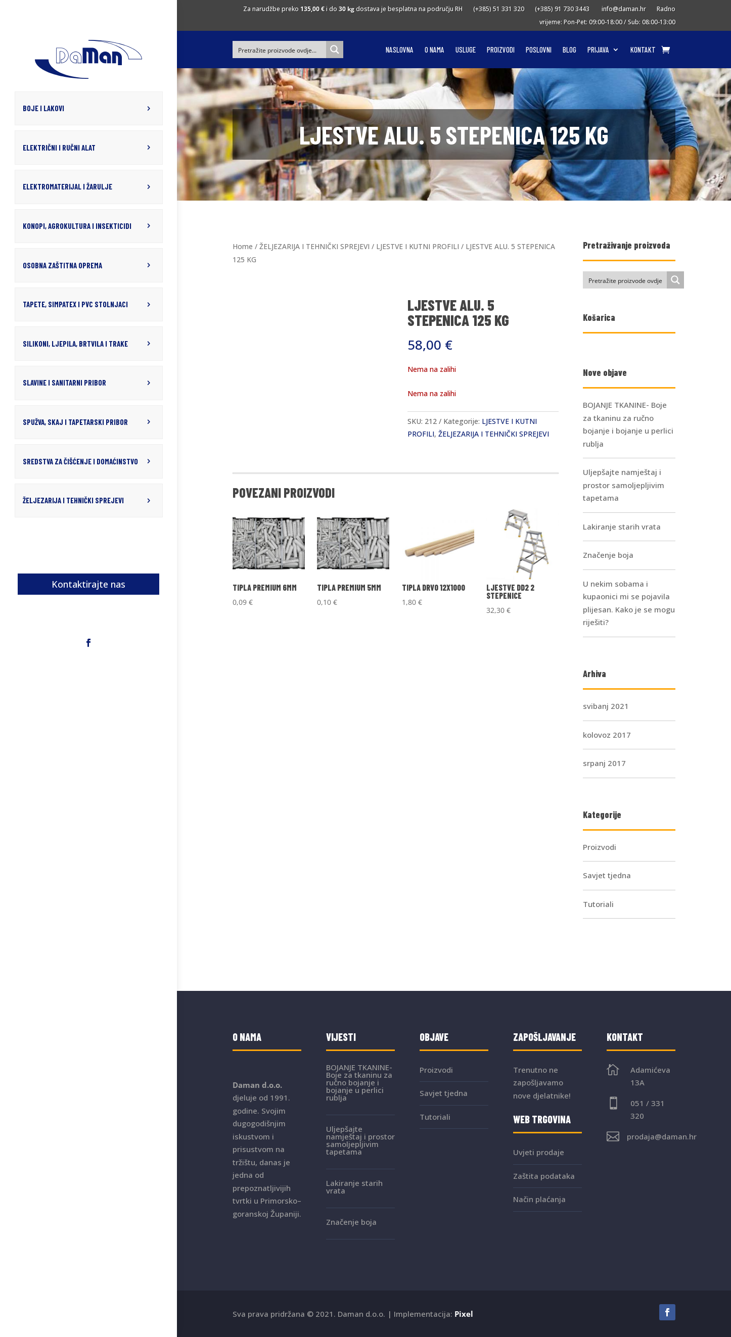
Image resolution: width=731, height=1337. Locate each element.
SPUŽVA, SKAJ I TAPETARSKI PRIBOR (75, 419)
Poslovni (539, 50)
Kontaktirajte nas (88, 581)
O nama (434, 50)
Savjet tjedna (607, 875)
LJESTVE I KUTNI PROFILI (417, 246)
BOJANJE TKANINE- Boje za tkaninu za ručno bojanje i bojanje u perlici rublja (359, 1082)
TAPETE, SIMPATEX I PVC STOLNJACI (75, 302)
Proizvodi (501, 50)
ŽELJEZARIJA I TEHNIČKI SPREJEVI (73, 497)
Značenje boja (608, 555)
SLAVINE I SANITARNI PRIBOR (64, 380)
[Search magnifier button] (334, 49)
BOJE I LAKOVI (43, 108)
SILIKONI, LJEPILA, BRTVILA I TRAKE (75, 341)
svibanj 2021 (606, 706)
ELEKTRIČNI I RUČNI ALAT (59, 147)
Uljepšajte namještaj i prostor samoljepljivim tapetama (623, 485)
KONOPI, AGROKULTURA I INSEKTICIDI (77, 224)
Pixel (463, 1314)
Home (243, 246)
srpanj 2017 (604, 763)
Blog (569, 50)
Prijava (598, 50)
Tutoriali (598, 904)
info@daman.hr (622, 9)
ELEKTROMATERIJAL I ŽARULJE (67, 185)
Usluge (465, 50)
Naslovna (400, 50)
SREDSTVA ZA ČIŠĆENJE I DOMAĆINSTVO (80, 458)
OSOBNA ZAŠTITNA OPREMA (62, 263)
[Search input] (280, 49)
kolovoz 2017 (607, 735)
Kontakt (643, 50)
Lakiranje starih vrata (622, 526)
